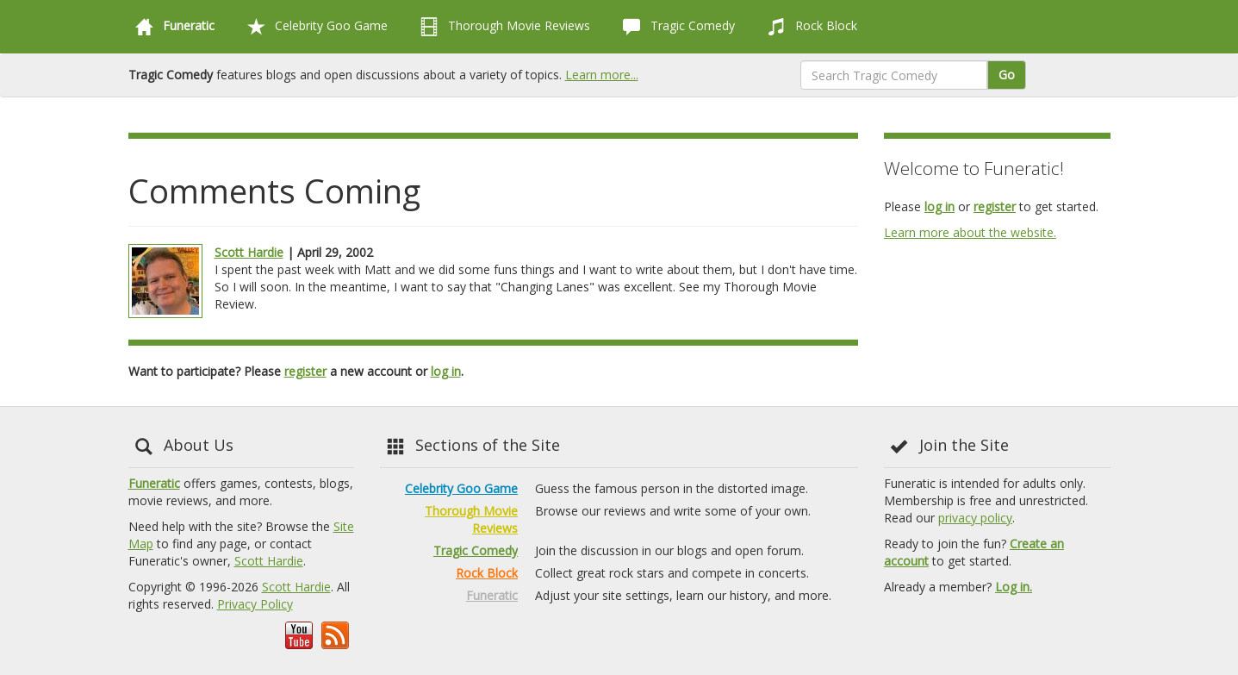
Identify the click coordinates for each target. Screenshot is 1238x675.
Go (1006, 74)
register (305, 371)
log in (446, 371)
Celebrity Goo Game (314, 27)
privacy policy (975, 517)
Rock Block (809, 27)
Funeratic (154, 483)
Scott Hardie (249, 252)
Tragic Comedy (675, 27)
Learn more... (601, 74)
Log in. (1013, 586)
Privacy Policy (255, 604)
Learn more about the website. (970, 232)
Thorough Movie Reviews (502, 27)
